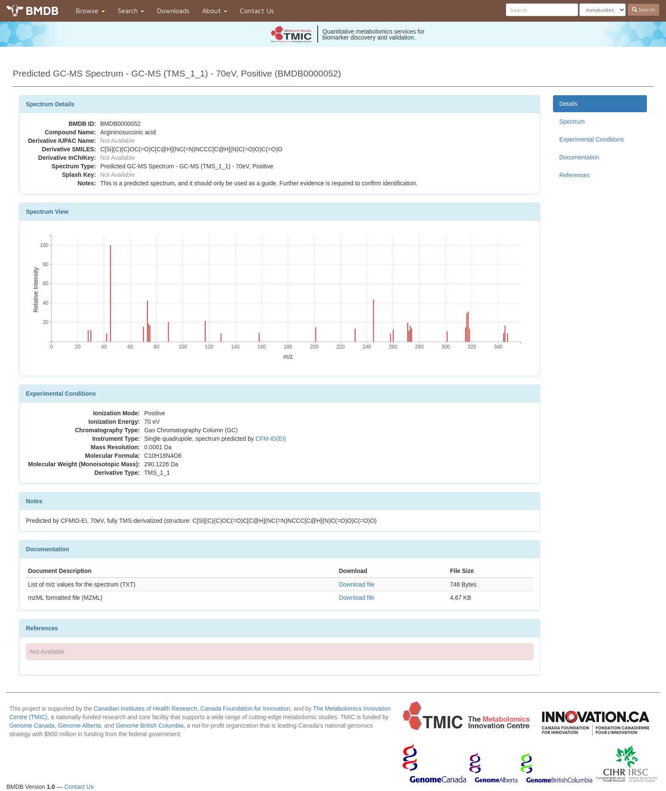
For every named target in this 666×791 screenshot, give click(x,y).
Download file (357, 584)
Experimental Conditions (591, 139)
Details (568, 103)
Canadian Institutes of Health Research (145, 708)
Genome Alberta (79, 725)
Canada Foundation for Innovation (245, 708)
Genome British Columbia (150, 725)
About (214, 10)
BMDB (42, 10)
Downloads (173, 10)
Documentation (579, 157)
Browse (90, 10)
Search (131, 10)
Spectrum (572, 121)
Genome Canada (32, 725)
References (574, 175)
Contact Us (257, 10)
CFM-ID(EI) (271, 438)
